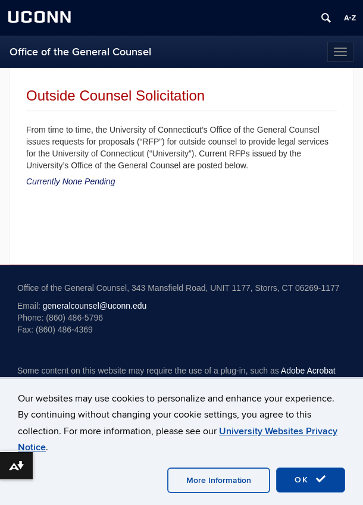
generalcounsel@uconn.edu (95, 305)
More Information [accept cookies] (218, 480)
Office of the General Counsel (80, 52)
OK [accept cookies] (311, 479)
